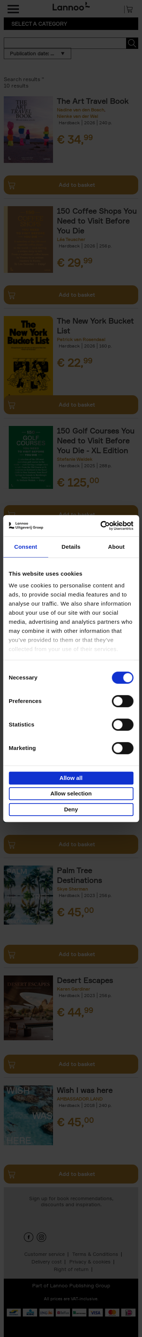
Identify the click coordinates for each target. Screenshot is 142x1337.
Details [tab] (71, 546)
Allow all (71, 778)
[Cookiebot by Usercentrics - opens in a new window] (101, 526)
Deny (71, 809)
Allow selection (71, 793)
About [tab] (116, 546)
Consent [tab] (25, 546)
